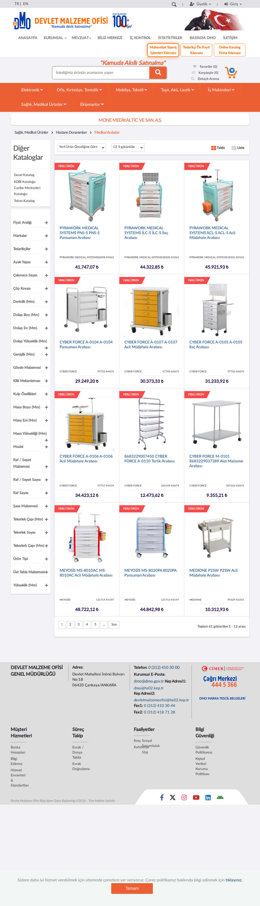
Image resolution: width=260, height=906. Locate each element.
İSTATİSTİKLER (170, 38)
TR (16, 4)
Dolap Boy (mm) (26, 315)
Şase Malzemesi (25, 506)
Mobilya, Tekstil (131, 90)
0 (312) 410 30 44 (159, 706)
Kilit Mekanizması (26, 381)
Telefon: (141, 668)
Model (18, 447)
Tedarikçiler (21, 249)
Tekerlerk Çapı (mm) (28, 546)
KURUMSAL (55, 38)
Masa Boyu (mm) (26, 407)
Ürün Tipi (20, 559)
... (104, 624)
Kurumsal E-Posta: (150, 674)
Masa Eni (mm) (25, 420)
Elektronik (32, 90)
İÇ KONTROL (140, 38)
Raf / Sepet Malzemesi (22, 463)
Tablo (218, 148)
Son (114, 624)
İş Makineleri (221, 90)
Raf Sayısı (20, 493)
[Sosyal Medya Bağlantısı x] (173, 798)
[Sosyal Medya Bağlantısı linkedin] (208, 798)
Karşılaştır (205, 73)
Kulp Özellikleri (24, 394)
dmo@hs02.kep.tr (149, 688)
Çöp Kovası (21, 288)
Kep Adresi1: (176, 681)
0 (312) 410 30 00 (164, 668)
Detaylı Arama (205, 79)
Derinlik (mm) (24, 302)
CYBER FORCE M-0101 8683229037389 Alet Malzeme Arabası (216, 461)
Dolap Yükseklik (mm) (30, 341)
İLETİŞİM (230, 38)
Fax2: (139, 712)
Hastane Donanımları (71, 132)
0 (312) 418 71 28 (159, 712)
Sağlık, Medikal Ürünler (43, 104)
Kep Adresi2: (145, 693)
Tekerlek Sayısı (24, 532)
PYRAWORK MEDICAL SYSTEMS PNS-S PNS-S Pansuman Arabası (80, 233)
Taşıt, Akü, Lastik (177, 90)
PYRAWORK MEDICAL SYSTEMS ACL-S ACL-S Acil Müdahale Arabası (212, 233)
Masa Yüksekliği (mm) (30, 433)
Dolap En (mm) (25, 328)
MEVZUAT (81, 38)
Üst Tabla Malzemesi (29, 572)
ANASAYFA (27, 38)
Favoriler (205, 66)
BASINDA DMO (203, 38)
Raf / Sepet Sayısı (27, 480)
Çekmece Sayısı (25, 275)
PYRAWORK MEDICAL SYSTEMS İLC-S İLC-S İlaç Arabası (146, 233)
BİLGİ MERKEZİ (110, 38)
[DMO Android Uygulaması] (220, 798)
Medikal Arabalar (107, 132)
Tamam (132, 888)
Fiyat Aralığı (22, 222)
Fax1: (139, 706)
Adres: (78, 667)
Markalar (20, 236)
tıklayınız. (234, 880)
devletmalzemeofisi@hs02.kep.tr (161, 700)
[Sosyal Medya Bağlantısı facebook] (162, 798)
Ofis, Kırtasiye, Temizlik (79, 90)
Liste (238, 148)
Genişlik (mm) (24, 354)
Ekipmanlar (92, 104)
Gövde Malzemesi (27, 368)
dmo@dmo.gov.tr (149, 681)
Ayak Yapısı (21, 262)
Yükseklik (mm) (25, 585)
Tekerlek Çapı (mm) (28, 519)
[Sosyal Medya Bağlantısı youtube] (196, 798)
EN (25, 4)
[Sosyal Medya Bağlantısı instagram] (184, 798)
